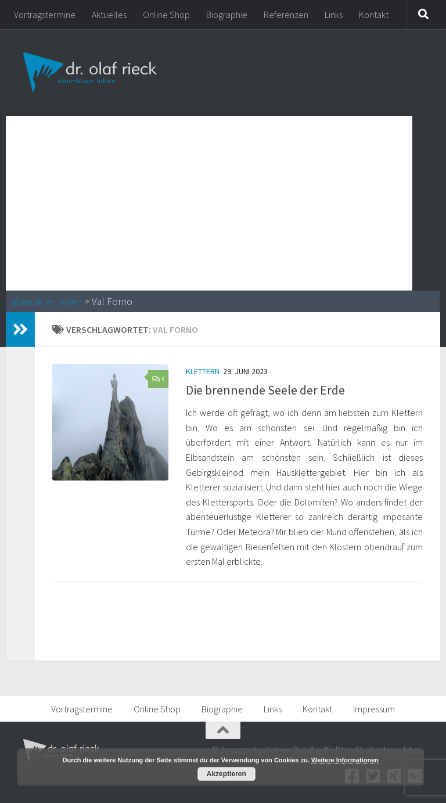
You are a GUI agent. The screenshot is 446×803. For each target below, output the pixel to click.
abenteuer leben (47, 301)
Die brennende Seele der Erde (265, 390)
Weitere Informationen (345, 760)
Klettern (203, 371)
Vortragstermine (44, 14)
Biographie (226, 14)
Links (334, 14)
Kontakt (374, 14)
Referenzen (286, 14)
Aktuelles (109, 14)
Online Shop (166, 14)
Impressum (374, 709)
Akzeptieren (226, 774)
